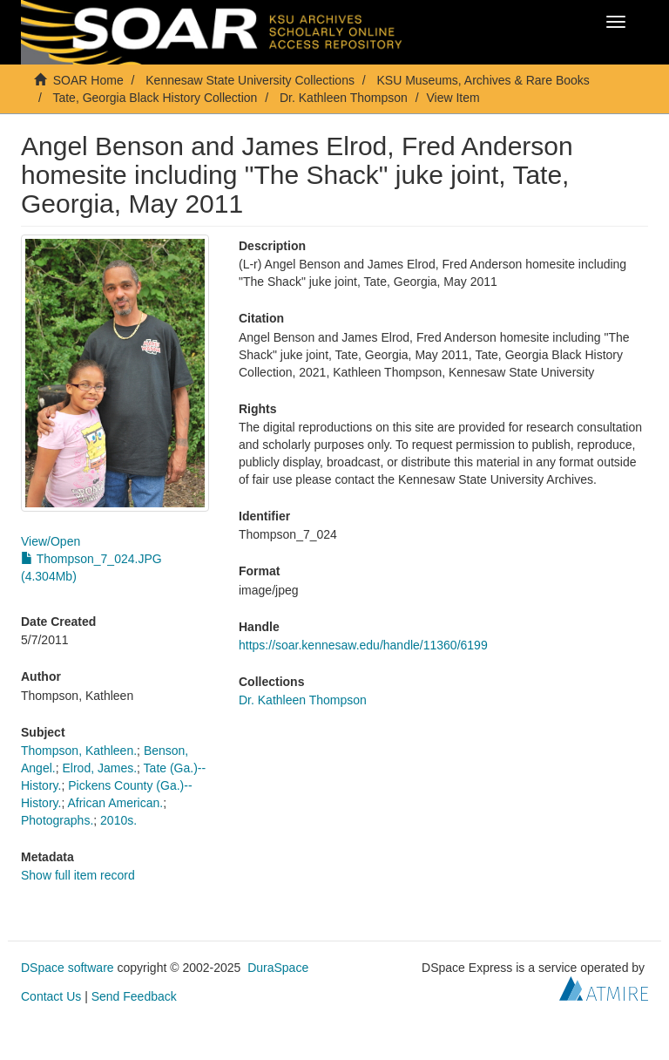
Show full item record (78, 875)
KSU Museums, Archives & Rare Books (483, 80)
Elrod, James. (99, 768)
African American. (115, 803)
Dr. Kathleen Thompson (344, 98)
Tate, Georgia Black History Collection (154, 98)
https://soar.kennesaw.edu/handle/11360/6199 (363, 645)
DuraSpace (277, 968)
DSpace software (67, 968)
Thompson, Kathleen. (79, 751)
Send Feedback (134, 996)
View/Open (50, 541)
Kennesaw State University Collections (250, 80)
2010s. (118, 820)
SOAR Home (88, 80)
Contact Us (51, 996)
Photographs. (57, 820)
